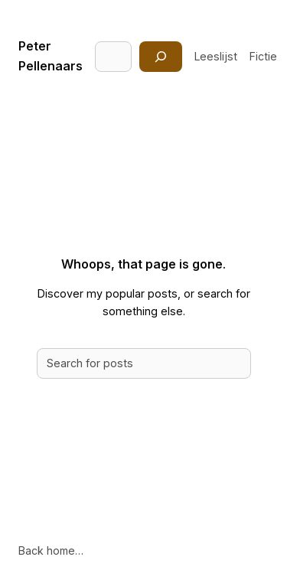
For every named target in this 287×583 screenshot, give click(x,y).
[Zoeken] (160, 56)
